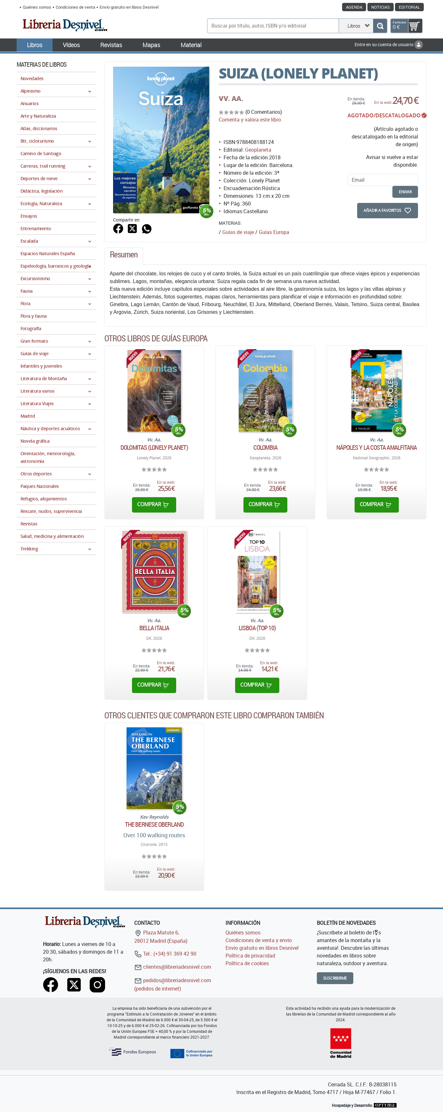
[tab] (124, 256)
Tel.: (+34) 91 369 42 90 (165, 953)
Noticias (380, 7)
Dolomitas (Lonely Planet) (154, 447)
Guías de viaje (238, 232)
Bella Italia (154, 628)
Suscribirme (335, 978)
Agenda (354, 7)
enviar (405, 192)
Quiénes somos (37, 7)
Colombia (265, 447)
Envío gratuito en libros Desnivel (129, 7)
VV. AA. (231, 98)
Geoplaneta (258, 149)
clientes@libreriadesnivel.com (172, 966)
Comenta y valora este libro (250, 119)
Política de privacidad (250, 955)
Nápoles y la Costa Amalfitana (376, 447)
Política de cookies (247, 963)
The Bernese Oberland (154, 824)
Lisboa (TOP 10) (257, 628)
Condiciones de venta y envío (259, 940)
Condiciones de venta (75, 7)
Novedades (32, 78)
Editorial (409, 7)
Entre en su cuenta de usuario (389, 44)
